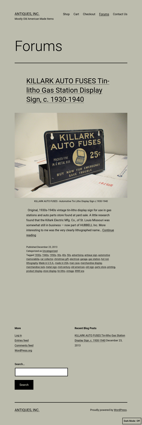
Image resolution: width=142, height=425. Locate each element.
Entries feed (22, 340)
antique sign (90, 255)
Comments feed (24, 345)
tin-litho (61, 271)
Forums (104, 14)
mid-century (64, 267)
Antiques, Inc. (27, 14)
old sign (90, 267)
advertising (78, 255)
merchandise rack (35, 267)
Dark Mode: (132, 421)
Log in (18, 335)
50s (69, 255)
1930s (38, 255)
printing (111, 267)
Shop (66, 14)
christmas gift (61, 259)
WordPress (120, 409)
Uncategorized (50, 251)
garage (83, 259)
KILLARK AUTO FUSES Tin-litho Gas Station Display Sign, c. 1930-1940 (67, 90)
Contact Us (120, 14)
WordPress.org (23, 350)
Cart (76, 14)
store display (49, 271)
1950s (53, 255)
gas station (94, 259)
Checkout (89, 14)
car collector (46, 259)
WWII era (79, 271)
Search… (20, 364)
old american (78, 267)
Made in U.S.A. (46, 263)
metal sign (51, 267)
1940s (45, 255)
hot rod (105, 259)
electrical (74, 259)
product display (34, 271)
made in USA (61, 263)
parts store (100, 267)
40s (64, 255)
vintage (70, 271)
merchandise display (91, 263)
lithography (32, 263)
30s (59, 255)
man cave (74, 263)
